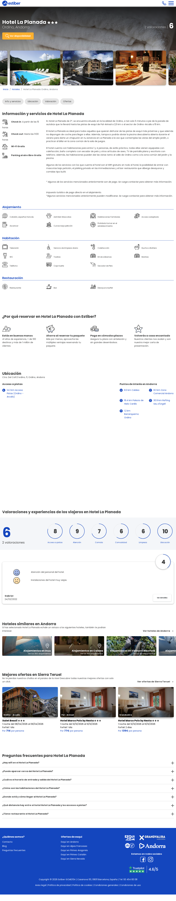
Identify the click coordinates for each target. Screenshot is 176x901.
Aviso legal (40, 885)
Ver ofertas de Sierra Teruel (153, 681)
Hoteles (16, 89)
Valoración (50, 101)
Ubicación (33, 101)
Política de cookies (82, 885)
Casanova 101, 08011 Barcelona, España (97, 879)
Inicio (5, 89)
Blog (4, 846)
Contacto (7, 841)
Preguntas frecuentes (13, 850)
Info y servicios (13, 101)
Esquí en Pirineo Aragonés (74, 850)
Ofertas (67, 101)
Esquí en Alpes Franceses (74, 846)
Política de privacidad (59, 885)
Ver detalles (162, 598)
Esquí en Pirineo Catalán (73, 854)
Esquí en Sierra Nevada (73, 858)
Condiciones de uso (130, 885)
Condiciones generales (106, 885)
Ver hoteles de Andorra (156, 631)
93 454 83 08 (130, 879)
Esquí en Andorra (70, 841)
